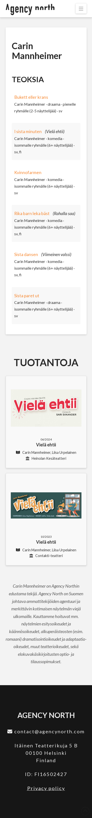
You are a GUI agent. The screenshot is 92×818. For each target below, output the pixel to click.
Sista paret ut (26, 295)
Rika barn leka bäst (32, 213)
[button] (81, 8)
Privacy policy (46, 788)
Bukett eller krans (31, 97)
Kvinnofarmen (27, 172)
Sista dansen (26, 254)
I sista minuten (28, 131)
